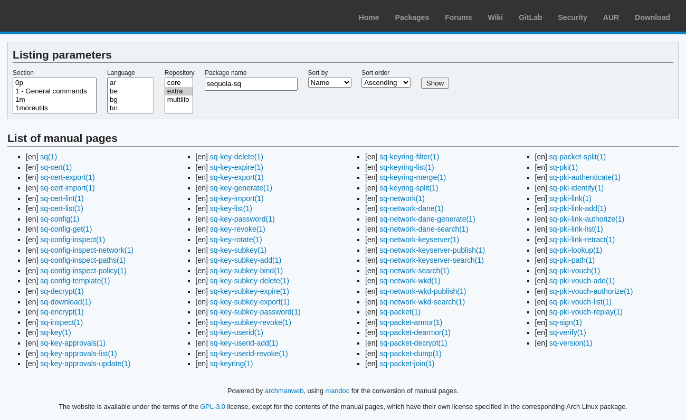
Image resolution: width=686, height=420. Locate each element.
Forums (458, 17)
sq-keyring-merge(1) (412, 177)
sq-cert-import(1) (67, 188)
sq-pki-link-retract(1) (582, 239)
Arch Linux (58, 15)
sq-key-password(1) (242, 219)
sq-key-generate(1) (241, 188)
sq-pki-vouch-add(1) (582, 280)
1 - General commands (54, 91)
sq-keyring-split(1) (408, 188)
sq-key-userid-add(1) (244, 343)
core (179, 83)
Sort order (375, 73)
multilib (179, 100)
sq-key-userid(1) (236, 332)
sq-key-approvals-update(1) (85, 363)
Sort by (318, 73)
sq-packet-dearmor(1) (415, 332)
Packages (412, 17)
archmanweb (284, 391)
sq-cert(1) (56, 167)
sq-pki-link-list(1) (576, 229)
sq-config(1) (59, 219)
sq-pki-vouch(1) (574, 270)
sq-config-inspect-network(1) (87, 250)
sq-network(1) (402, 198)
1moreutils (54, 108)
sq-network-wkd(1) (409, 280)
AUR (611, 17)
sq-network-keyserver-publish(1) (432, 250)
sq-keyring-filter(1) (409, 156)
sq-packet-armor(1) (410, 322)
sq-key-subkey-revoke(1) (250, 322)
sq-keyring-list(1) (406, 167)
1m (54, 100)
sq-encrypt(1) (61, 312)
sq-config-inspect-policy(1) (83, 270)
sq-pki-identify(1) (576, 188)
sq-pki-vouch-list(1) (580, 302)
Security (572, 17)
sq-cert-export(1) (67, 177)
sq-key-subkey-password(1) (255, 312)
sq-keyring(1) (231, 363)
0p (54, 83)
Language (121, 73)
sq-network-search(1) (414, 270)
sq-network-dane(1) (411, 208)
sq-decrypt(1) (61, 291)
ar (131, 83)
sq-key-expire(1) (236, 167)
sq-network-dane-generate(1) (427, 219)
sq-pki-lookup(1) (575, 250)
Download (652, 17)
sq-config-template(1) (75, 280)
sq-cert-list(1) (61, 208)
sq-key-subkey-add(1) (245, 260)
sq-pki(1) (563, 167)
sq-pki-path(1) (572, 260)
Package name (225, 73)
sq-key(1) (55, 332)
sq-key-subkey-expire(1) (249, 291)
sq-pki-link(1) (570, 198)
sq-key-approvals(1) (73, 343)
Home (369, 17)
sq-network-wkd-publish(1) (422, 291)
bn (131, 108)
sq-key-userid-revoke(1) (249, 353)
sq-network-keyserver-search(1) (431, 260)
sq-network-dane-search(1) (423, 229)
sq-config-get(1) (66, 229)
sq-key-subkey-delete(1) (249, 280)
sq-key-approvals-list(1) (78, 353)
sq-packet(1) (400, 312)
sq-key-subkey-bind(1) (246, 270)
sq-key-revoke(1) (237, 229)
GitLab (530, 17)
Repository (180, 73)
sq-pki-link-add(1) (577, 208)
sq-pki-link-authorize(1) (586, 219)
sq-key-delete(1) (236, 156)
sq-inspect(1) (61, 322)
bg (131, 100)
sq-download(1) (65, 302)
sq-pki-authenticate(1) (585, 177)
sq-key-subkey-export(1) (250, 302)
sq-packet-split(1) (577, 156)
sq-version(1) (571, 343)
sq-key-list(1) (231, 208)
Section (23, 73)
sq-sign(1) (565, 322)
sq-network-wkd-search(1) (422, 302)
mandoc (338, 391)
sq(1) (48, 156)
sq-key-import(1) (237, 198)
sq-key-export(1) (237, 177)
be (131, 91)
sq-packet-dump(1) (410, 353)
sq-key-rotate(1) (236, 239)
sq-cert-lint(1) (61, 198)
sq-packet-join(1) (406, 363)
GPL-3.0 (212, 407)
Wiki (495, 17)
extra (179, 91)
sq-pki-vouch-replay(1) (586, 312)
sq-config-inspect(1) (72, 239)
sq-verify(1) (567, 332)
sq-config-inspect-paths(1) (83, 260)
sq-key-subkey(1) (238, 250)
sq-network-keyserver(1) (419, 239)
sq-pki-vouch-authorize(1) (591, 291)
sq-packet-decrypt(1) (413, 343)
